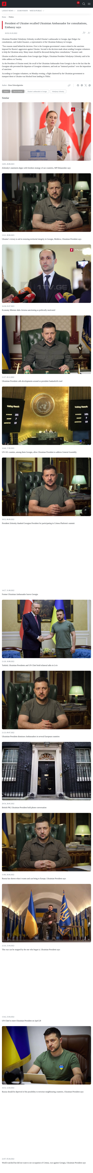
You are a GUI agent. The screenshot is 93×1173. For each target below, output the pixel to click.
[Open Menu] (89, 4)
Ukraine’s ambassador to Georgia (37, 91)
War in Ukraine (17, 91)
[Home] (4, 4)
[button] (8, 11)
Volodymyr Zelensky (58, 91)
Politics (6, 91)
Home (4, 17)
